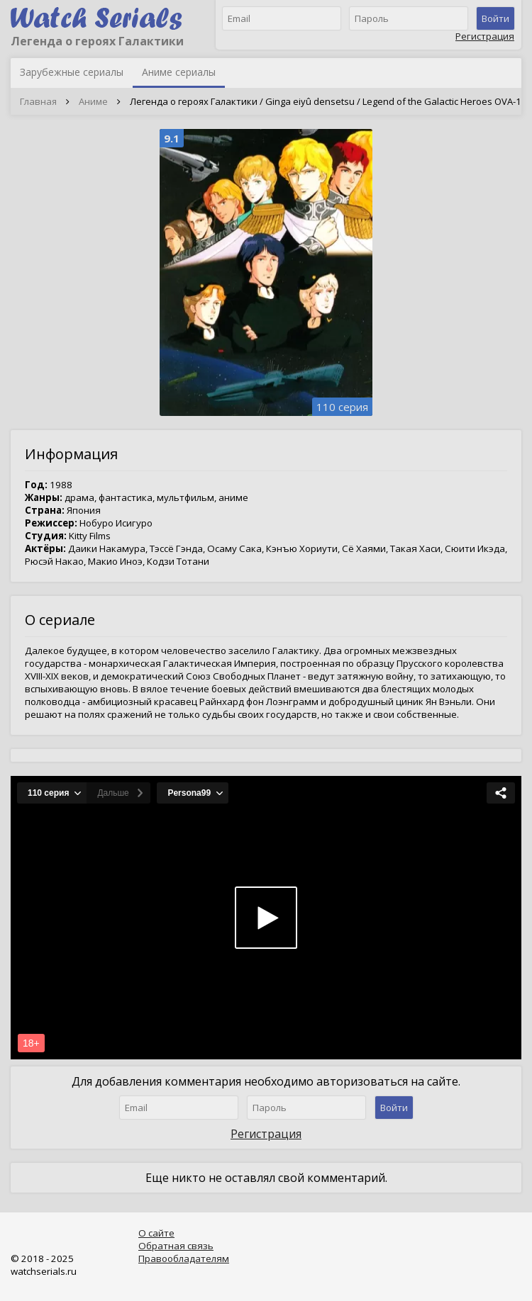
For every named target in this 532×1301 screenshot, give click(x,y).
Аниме (93, 101)
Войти (495, 18)
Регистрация (484, 36)
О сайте (156, 1233)
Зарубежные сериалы (71, 72)
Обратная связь (176, 1245)
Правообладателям (183, 1258)
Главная (38, 101)
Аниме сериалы (179, 72)
